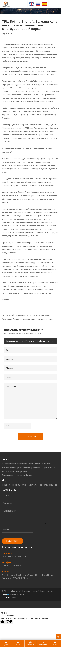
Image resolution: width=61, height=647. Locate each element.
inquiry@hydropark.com (14, 556)
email (18, 645)
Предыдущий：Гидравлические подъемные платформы (26, 315)
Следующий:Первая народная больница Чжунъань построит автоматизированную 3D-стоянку (27, 319)
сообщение (42, 645)
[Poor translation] (9, 622)
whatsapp (30, 645)
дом (6, 645)
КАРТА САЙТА (10, 598)
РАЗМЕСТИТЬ (12, 541)
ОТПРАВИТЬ (30, 436)
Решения (6, 484)
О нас (24, 484)
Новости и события (48, 484)
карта (55, 645)
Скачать (33, 484)
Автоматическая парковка (14, 471)
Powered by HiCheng (18, 594)
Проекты (16, 484)
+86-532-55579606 (11, 565)
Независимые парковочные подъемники (21, 467)
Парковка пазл (48, 467)
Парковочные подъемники (14, 463)
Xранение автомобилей (40, 463)
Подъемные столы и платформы (17, 475)
